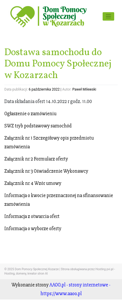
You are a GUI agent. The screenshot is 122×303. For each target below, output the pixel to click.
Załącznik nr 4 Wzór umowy (32, 183)
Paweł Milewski (84, 89)
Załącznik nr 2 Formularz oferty (36, 159)
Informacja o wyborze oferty (32, 229)
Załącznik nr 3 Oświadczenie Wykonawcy (46, 171)
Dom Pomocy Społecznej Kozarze (37, 269)
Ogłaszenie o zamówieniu (30, 114)
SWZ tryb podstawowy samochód (38, 126)
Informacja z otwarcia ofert (32, 216)
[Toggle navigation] (108, 16)
